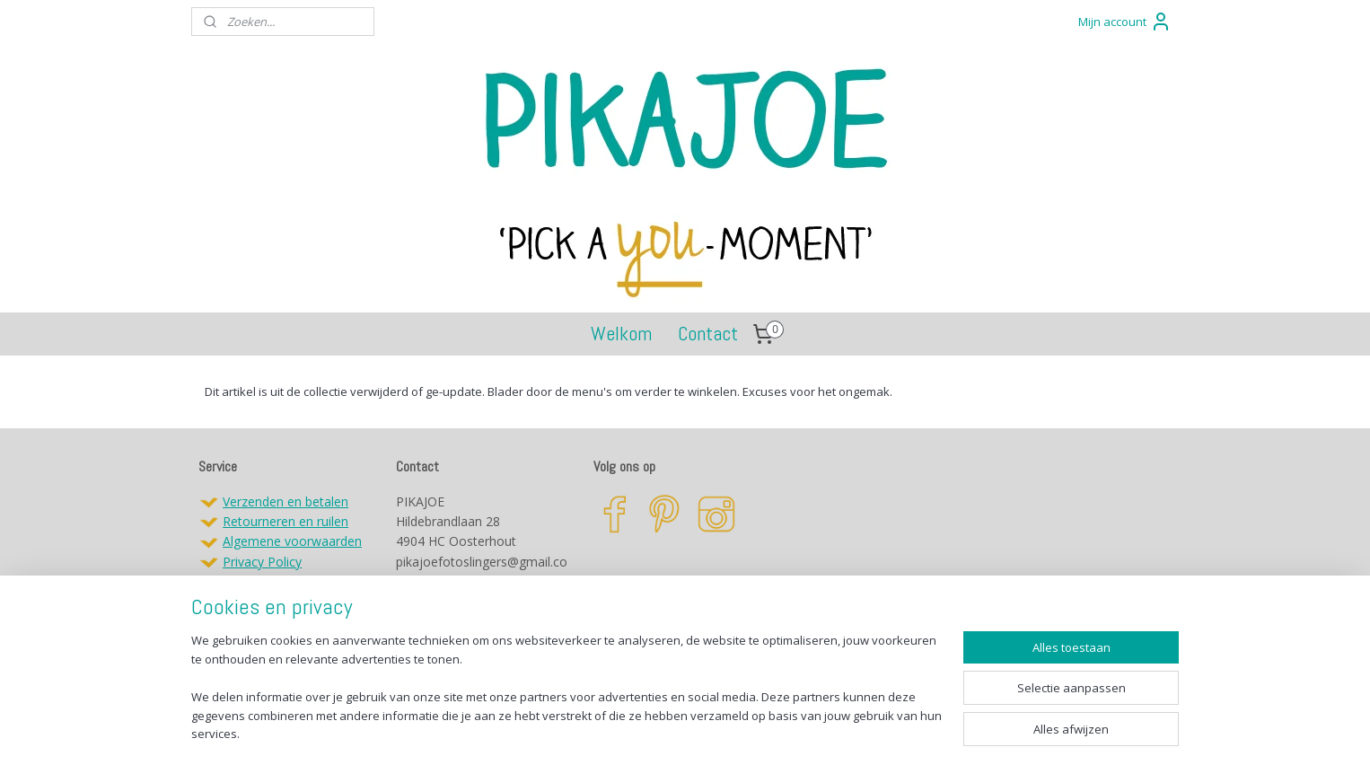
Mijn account (1125, 21)
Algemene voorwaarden (292, 541)
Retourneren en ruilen (285, 521)
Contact (708, 333)
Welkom (621, 333)
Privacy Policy (262, 561)
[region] (566, 698)
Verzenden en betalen (285, 501)
